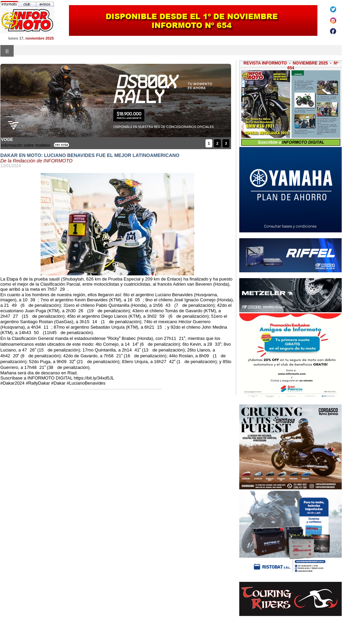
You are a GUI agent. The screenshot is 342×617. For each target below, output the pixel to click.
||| (7, 50)
